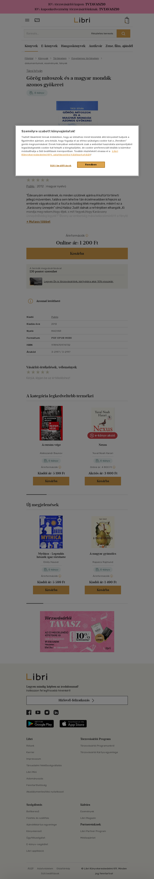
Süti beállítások (60, 165)
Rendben (91, 164)
